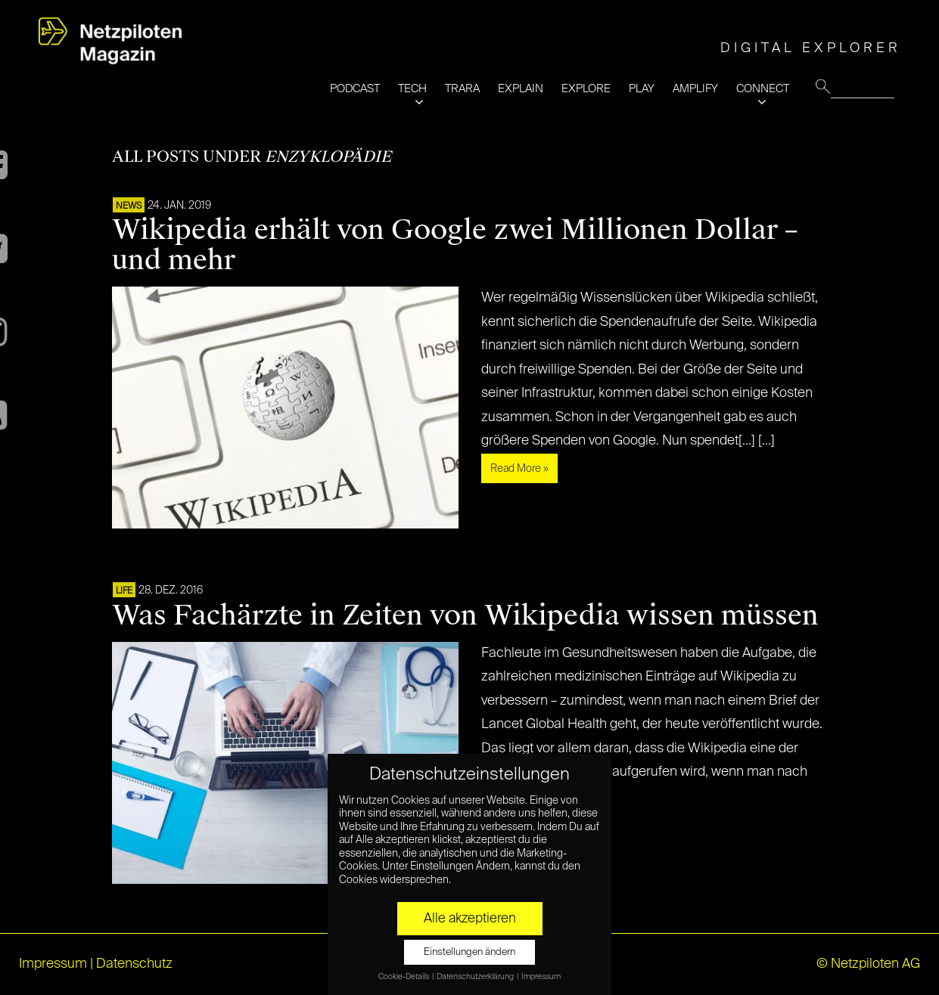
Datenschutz (134, 964)
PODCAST (355, 89)
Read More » (519, 468)
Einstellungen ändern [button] (469, 952)
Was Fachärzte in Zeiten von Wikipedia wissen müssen (465, 615)
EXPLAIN (520, 89)
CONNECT (762, 89)
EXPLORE (586, 89)
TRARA (462, 89)
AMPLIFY (695, 89)
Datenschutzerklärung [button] (476, 977)
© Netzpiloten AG (868, 964)
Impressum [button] (541, 977)
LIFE (124, 591)
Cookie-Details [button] (404, 977)
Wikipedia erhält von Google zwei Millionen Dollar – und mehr (455, 244)
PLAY (642, 89)
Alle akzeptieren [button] (470, 918)
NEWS (128, 206)
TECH (412, 89)
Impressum (53, 964)
